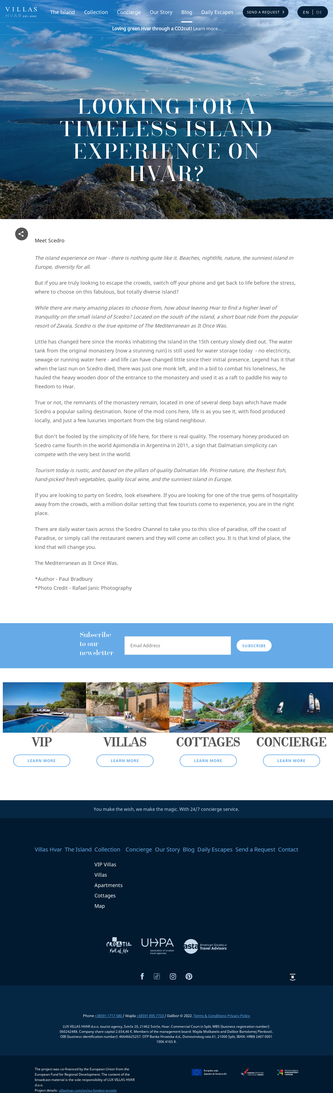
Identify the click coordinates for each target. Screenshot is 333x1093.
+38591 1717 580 (109, 1015)
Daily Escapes (217, 12)
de (319, 12)
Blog (186, 12)
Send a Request (263, 12)
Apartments (108, 885)
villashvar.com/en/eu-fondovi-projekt (88, 1090)
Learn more (41, 760)
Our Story (161, 12)
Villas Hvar (48, 849)
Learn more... (166, 28)
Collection (96, 12)
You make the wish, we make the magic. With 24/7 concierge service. (166, 809)
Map (99, 905)
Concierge (129, 12)
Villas (100, 874)
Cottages (105, 895)
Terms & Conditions (209, 1015)
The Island (62, 12)
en (306, 12)
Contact (288, 849)
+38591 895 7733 (151, 1015)
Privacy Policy (238, 1015)
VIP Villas (105, 864)
